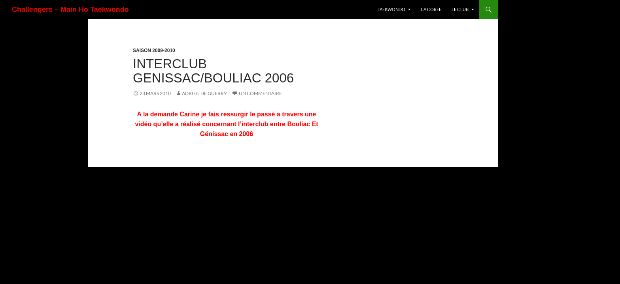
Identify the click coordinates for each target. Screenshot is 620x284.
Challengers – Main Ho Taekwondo (70, 9)
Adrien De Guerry (204, 93)
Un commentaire (260, 93)
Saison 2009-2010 (154, 50)
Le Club (460, 9)
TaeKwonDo (391, 9)
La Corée (431, 9)
